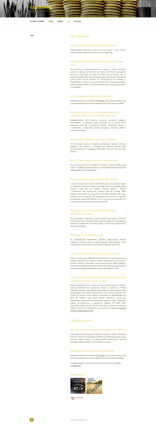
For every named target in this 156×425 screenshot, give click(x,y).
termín (101, 101)
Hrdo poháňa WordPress (79, 420)
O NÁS (50, 21)
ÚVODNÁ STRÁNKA (37, 21)
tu (111, 53)
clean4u (40, 7)
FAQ (68, 21)
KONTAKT (77, 21)
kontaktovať (75, 366)
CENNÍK (60, 21)
